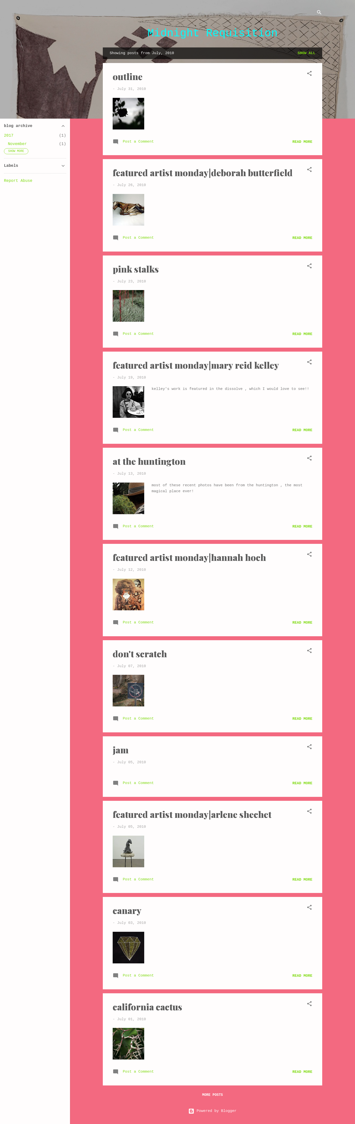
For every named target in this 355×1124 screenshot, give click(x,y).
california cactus (147, 1007)
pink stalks (136, 269)
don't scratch (140, 653)
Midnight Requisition (212, 33)
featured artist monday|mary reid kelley (196, 365)
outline (127, 76)
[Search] (319, 13)
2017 (8, 135)
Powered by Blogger (212, 1111)
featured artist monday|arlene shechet (192, 814)
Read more (302, 142)
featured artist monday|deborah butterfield (203, 172)
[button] (309, 74)
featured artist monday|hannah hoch (189, 557)
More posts (212, 1095)
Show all (306, 53)
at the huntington (149, 461)
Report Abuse (18, 181)
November (17, 144)
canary (127, 910)
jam (120, 750)
